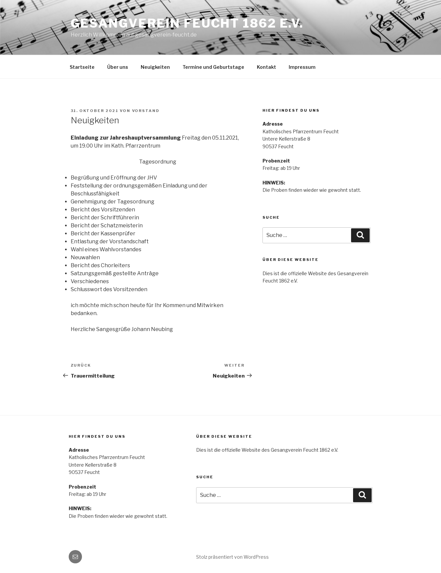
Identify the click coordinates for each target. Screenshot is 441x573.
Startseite (82, 67)
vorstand (146, 110)
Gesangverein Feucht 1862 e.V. (187, 23)
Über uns (117, 67)
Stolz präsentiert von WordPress (232, 557)
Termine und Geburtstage (213, 67)
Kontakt (266, 67)
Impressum (302, 67)
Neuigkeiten (155, 67)
